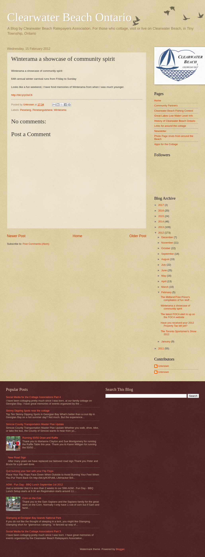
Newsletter (160, 131)
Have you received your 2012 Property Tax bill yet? (177, 324)
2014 (161, 221)
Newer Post (16, 236)
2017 (161, 204)
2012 (161, 232)
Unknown (163, 365)
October (166, 248)
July (163, 264)
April (164, 281)
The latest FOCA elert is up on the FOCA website (178, 316)
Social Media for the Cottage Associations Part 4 (33, 397)
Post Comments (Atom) (36, 243)
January (166, 341)
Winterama (60, 109)
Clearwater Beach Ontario (69, 17)
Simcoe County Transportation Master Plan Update (35, 424)
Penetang (25, 109)
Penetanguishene (42, 109)
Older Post (137, 236)
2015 (161, 216)
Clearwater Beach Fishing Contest (173, 110)
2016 (161, 210)
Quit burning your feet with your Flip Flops (29, 471)
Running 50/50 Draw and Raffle (40, 437)
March (165, 286)
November (167, 242)
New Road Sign (17, 457)
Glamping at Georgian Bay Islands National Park (33, 517)
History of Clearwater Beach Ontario (174, 120)
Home (77, 236)
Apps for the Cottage (166, 144)
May (164, 275)
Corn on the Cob (31, 498)
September (168, 253)
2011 (161, 348)
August (165, 259)
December (167, 237)
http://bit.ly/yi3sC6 (21, 94)
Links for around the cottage (170, 125)
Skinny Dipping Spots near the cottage (28, 410)
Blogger (120, 549)
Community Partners (166, 105)
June (164, 270)
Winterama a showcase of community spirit (175, 307)
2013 (161, 227)
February (166, 292)
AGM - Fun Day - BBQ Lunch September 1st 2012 (34, 484)
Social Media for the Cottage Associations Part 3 (33, 531)
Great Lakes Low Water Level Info (173, 115)
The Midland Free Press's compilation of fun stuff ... (176, 299)
